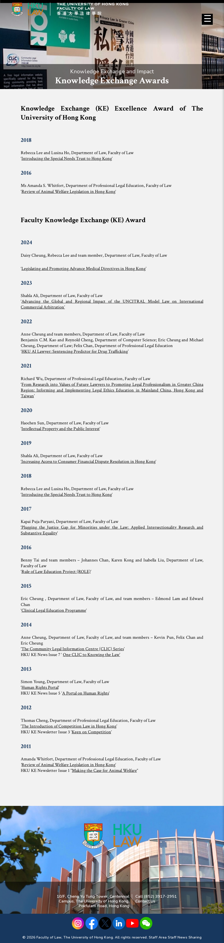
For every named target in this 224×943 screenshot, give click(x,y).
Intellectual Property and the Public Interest (60, 429)
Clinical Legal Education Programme (53, 610)
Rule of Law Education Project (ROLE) (56, 571)
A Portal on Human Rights (85, 693)
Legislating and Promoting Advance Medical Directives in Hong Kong (83, 268)
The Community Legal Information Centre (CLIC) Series (72, 649)
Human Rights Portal (39, 687)
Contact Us (145, 901)
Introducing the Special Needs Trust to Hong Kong (66, 158)
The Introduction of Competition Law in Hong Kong (68, 726)
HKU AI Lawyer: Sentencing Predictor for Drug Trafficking (74, 351)
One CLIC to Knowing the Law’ (91, 655)
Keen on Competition (91, 732)
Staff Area (158, 937)
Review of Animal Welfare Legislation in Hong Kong (68, 191)
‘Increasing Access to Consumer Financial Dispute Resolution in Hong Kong (88, 461)
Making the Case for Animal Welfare (104, 770)
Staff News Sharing (185, 937)
